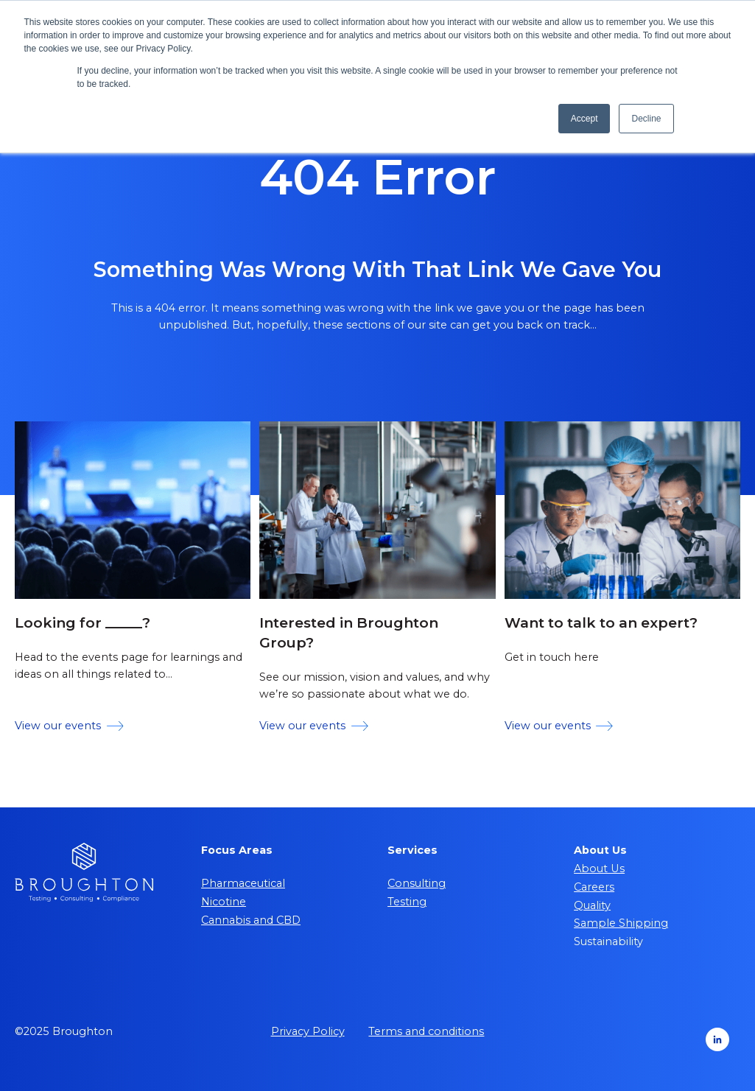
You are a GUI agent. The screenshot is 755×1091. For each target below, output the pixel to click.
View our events (69, 725)
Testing (406, 901)
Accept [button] (584, 118)
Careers (594, 887)
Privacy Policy (308, 1031)
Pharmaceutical (243, 883)
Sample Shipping (621, 923)
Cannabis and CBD (251, 920)
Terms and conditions (426, 1031)
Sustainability (608, 941)
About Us (599, 868)
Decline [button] (646, 118)
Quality (592, 905)
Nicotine (223, 901)
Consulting (416, 883)
